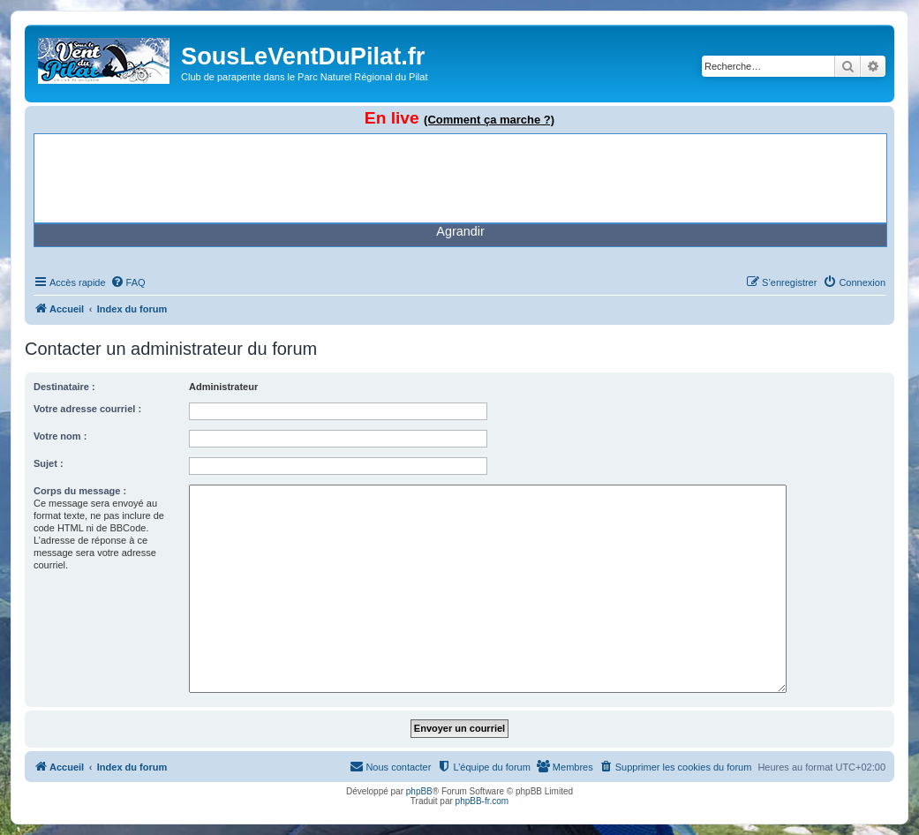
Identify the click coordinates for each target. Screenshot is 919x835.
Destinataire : (64, 386)
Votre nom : (60, 436)
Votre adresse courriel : (87, 408)
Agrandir (460, 231)
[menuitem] (128, 282)
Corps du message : (80, 490)
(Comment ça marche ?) (489, 119)
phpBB (419, 791)
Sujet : (49, 463)
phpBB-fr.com (482, 801)
